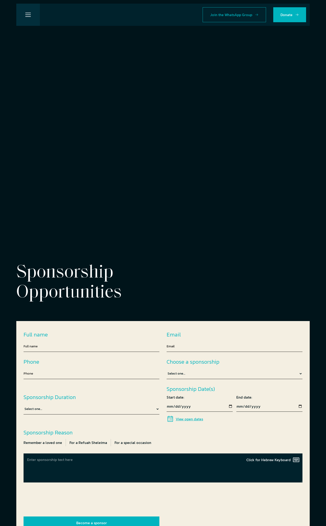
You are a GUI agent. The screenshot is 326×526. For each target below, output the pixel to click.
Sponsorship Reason (48, 432)
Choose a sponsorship (193, 362)
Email (174, 334)
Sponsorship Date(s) (191, 389)
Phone (31, 362)
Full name (36, 334)
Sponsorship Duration (50, 397)
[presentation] (58, 498)
